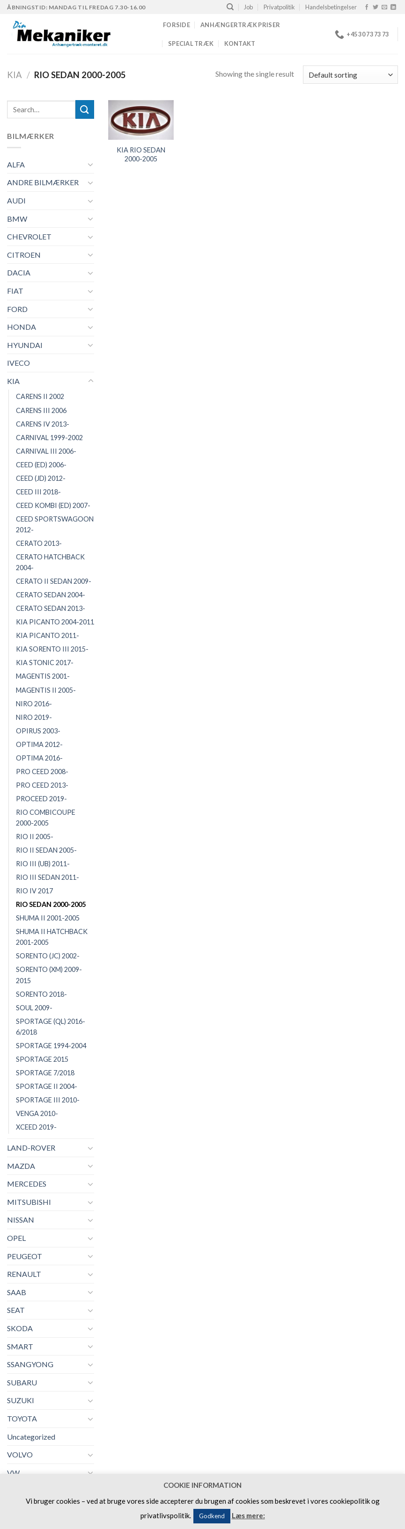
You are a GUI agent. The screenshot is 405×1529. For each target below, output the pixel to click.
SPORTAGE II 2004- (46, 1086)
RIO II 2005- (34, 837)
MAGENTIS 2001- (43, 676)
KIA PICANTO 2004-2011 (55, 622)
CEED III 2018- (38, 492)
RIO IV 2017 (34, 891)
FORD (17, 308)
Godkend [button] (212, 1516)
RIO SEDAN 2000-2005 (51, 904)
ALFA (16, 164)
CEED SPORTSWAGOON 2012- (55, 524)
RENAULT (24, 1273)
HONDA (21, 326)
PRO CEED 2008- (42, 771)
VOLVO (20, 1454)
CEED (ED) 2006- (41, 465)
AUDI (16, 200)
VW (13, 1472)
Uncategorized (31, 1436)
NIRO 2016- (34, 704)
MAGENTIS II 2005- (46, 690)
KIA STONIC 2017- (45, 663)
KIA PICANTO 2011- (47, 635)
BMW (17, 218)
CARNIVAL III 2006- (46, 451)
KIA (14, 75)
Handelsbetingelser (331, 7)
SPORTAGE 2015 (42, 1059)
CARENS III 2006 (41, 410)
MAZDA (21, 1165)
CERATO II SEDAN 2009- (53, 581)
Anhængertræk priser (240, 25)
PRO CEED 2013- (42, 785)
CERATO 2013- (39, 543)
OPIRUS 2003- (38, 731)
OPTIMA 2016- (39, 758)
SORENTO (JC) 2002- (48, 956)
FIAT (15, 290)
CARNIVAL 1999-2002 (49, 438)
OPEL (16, 1237)
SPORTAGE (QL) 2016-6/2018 (50, 1026)
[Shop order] (350, 74)
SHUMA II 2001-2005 (48, 918)
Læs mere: (248, 1515)
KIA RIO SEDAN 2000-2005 (141, 154)
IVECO (18, 362)
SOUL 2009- (34, 1008)
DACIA (18, 272)
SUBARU (22, 1382)
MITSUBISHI (29, 1201)
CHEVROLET (29, 236)
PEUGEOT (24, 1256)
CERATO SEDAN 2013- (50, 608)
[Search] (230, 7)
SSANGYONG (30, 1364)
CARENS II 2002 (40, 396)
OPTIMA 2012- (39, 744)
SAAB (16, 1292)
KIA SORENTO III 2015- (52, 649)
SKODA (20, 1328)
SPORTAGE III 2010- (48, 1100)
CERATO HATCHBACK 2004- (50, 562)
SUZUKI (20, 1400)
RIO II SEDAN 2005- (46, 850)
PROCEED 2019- (41, 799)
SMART (20, 1346)
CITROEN (24, 254)
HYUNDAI (25, 345)
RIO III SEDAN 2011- (47, 877)
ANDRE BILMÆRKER (43, 182)
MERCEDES (26, 1183)
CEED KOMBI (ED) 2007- (53, 505)
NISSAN (20, 1219)
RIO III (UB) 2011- (43, 864)
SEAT (16, 1309)
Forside (176, 25)
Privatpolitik (279, 7)
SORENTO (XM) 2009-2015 (49, 974)
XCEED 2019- (36, 1127)
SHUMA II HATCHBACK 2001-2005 (52, 937)
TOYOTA (22, 1418)
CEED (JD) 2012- (41, 478)
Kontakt (240, 43)
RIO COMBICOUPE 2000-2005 (45, 817)
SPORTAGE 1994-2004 (51, 1046)
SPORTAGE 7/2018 (45, 1073)
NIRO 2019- (34, 717)
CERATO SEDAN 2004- (50, 595)
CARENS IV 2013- (42, 424)
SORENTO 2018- (41, 994)
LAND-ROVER (31, 1147)
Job (248, 7)
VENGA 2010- (37, 1113)
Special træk (191, 43)
